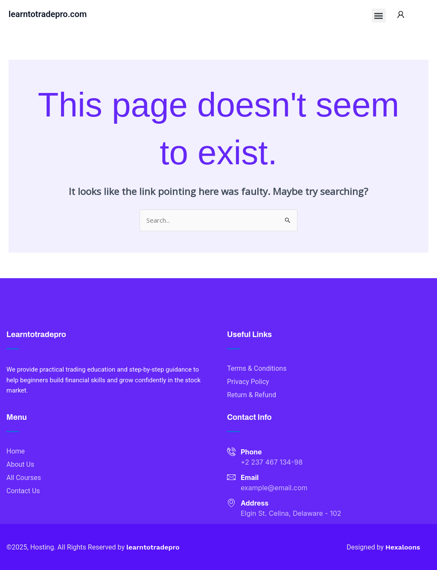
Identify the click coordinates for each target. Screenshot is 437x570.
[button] (379, 16)
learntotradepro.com (48, 14)
